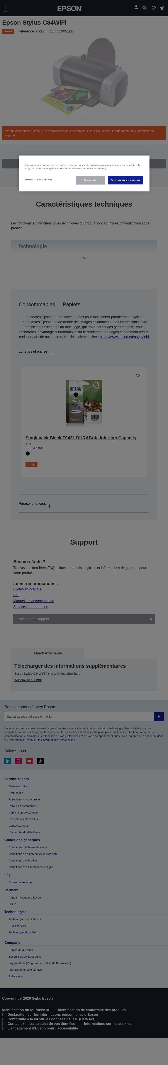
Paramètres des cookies (39, 179)
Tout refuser (90, 180)
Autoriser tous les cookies (125, 180)
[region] (84, 173)
